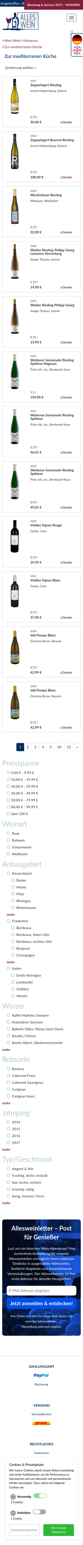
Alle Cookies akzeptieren (58, 1530)
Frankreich (17, 921)
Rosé (13, 833)
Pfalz (18, 894)
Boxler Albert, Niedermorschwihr (35, 1042)
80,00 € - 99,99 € (22, 807)
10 (59, 747)
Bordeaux (21, 928)
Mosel (19, 887)
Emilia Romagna (26, 975)
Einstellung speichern (24, 1530)
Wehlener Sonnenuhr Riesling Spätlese (52, 417)
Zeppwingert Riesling (46, 85)
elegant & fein (20, 1168)
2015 (13, 1129)
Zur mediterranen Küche (23, 47)
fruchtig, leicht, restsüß (27, 1175)
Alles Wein (12, 40)
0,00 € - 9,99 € (20, 772)
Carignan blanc (21, 1096)
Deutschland (19, 873)
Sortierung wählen (20, 67)
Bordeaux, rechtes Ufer (32, 941)
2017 (13, 1142)
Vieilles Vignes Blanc (45, 580)
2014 (13, 1122)
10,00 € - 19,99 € (22, 779)
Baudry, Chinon (21, 1036)
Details (67, 122)
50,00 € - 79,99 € (22, 800)
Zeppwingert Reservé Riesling (52, 140)
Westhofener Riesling (46, 195)
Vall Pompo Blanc (43, 635)
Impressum (41, 1453)
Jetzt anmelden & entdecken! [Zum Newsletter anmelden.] (41, 1303)
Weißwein (17, 854)
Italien (14, 968)
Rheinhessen (24, 907)
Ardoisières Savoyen (25, 1022)
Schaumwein (19, 847)
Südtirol (20, 989)
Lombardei (22, 982)
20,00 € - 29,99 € (22, 786)
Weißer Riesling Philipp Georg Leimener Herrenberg (52, 251)
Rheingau (21, 901)
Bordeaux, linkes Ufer (31, 934)
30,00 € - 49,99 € (22, 793)
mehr (11, 914)
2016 (13, 1136)
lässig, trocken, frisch (25, 1196)
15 (69, 747)
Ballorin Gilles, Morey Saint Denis (35, 1029)
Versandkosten (41, 1414)
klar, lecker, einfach (24, 1182)
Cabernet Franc (21, 1075)
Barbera (15, 1069)
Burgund (21, 948)
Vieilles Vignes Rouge (46, 525)
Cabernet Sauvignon (25, 1082)
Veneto (19, 996)
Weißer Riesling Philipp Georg (52, 305)
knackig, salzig (20, 1189)
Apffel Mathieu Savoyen (28, 1015)
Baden (19, 880)
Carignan (16, 1089)
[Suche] (71, 32)
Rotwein (16, 840)
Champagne (23, 955)
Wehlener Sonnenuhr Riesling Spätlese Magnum (52, 362)
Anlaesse (31, 40)
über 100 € (17, 814)
